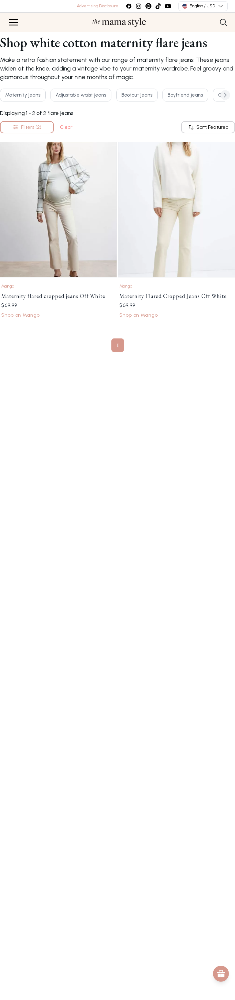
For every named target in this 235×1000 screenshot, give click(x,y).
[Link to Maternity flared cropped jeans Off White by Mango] (58, 209)
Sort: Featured (208, 127)
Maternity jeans (22, 95)
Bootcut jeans (136, 95)
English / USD (203, 6)
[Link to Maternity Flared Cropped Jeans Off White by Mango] (176, 209)
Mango (7, 286)
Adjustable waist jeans (81, 95)
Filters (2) (27, 127)
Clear (66, 127)
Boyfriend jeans (185, 95)
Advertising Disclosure (97, 6)
